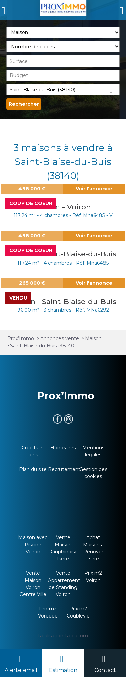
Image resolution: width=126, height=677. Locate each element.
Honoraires (63, 448)
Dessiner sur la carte (114, 89)
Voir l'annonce (94, 189)
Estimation (63, 670)
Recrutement (64, 469)
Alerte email (21, 670)
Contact (105, 670)
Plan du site (33, 469)
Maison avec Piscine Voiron (32, 544)
